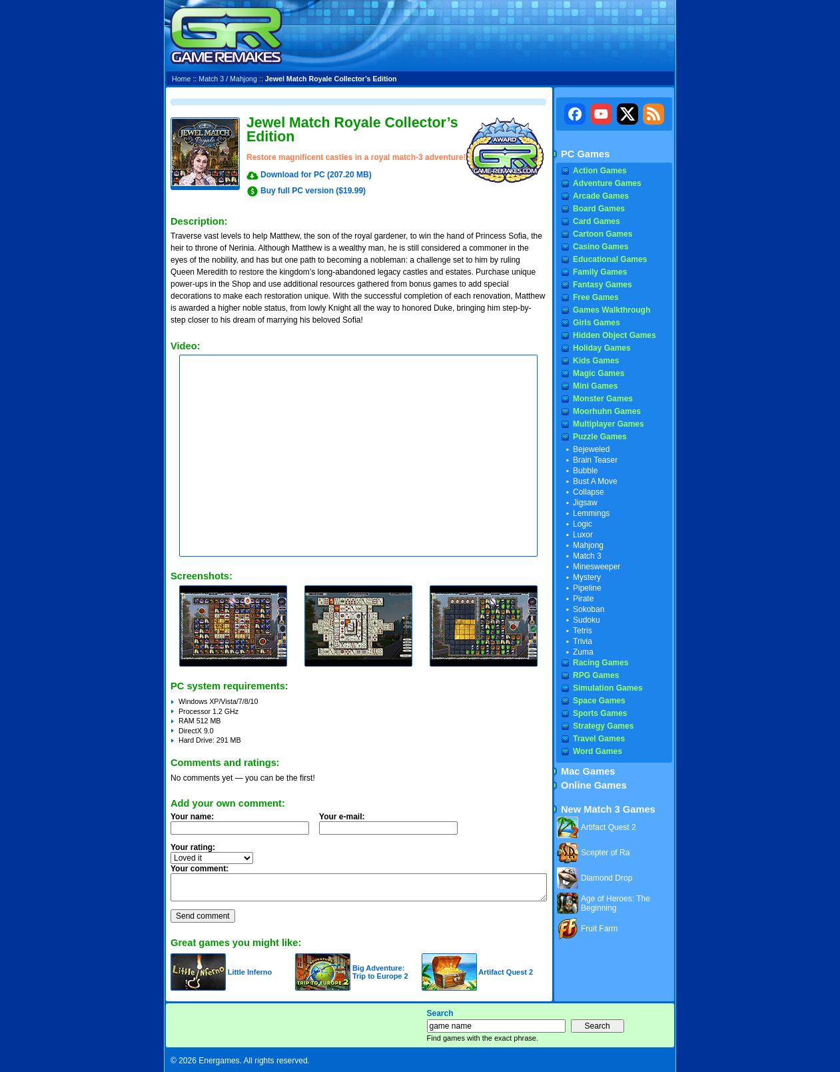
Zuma (583, 652)
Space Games (599, 700)
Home (181, 79)
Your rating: (193, 847)
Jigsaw (585, 502)
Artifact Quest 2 (505, 972)
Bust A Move (595, 481)
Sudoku (586, 620)
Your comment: (199, 868)
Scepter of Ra (605, 852)
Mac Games (588, 771)
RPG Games (596, 675)
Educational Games (610, 259)
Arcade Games (601, 196)
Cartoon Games (602, 234)
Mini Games (595, 386)
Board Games (599, 208)
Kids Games (596, 360)
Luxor (583, 534)
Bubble (585, 470)
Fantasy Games (602, 284)
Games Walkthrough (611, 310)
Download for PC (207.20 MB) (316, 174)
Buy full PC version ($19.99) (313, 190)
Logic (582, 524)
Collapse (588, 492)
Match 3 (211, 79)
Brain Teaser (595, 460)
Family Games (600, 272)
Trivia (582, 641)
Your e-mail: (392, 827)
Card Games (596, 221)
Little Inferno (250, 972)
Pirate (583, 598)
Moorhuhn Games (607, 411)
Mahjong (243, 79)
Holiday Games (602, 348)
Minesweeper (596, 566)
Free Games (596, 297)
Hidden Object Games (614, 335)
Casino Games (600, 246)
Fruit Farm (599, 928)
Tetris (582, 630)
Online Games (594, 785)
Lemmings (591, 513)
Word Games (597, 751)
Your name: (192, 816)
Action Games (600, 170)
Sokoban (588, 609)
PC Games (585, 154)
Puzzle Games (600, 436)
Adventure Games (607, 183)
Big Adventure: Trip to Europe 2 (380, 972)
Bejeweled (591, 449)
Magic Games (598, 373)
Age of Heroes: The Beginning (615, 903)
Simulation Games (608, 688)
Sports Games (600, 713)
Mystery (587, 577)
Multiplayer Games (608, 424)
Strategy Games (603, 726)
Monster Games (603, 398)
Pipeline (587, 588)
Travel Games (599, 738)
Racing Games (600, 662)
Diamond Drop (606, 878)
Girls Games (596, 322)
